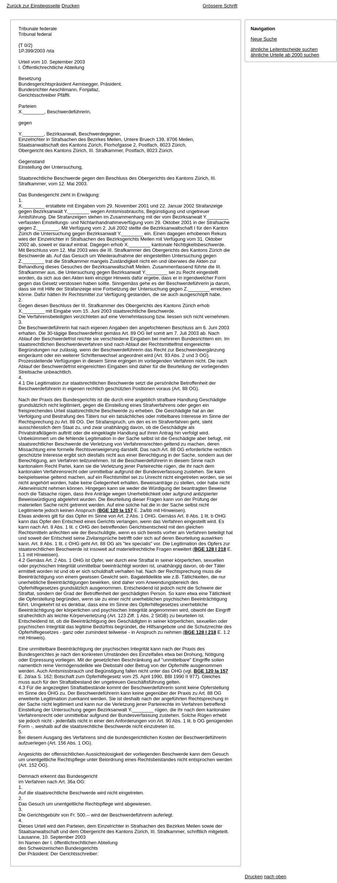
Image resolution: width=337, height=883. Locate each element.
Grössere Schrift (220, 5)
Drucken (70, 5)
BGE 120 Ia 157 (116, 510)
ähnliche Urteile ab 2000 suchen (285, 55)
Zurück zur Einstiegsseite (33, 5)
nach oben (275, 876)
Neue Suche (264, 39)
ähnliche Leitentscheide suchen (284, 49)
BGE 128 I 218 (210, 549)
